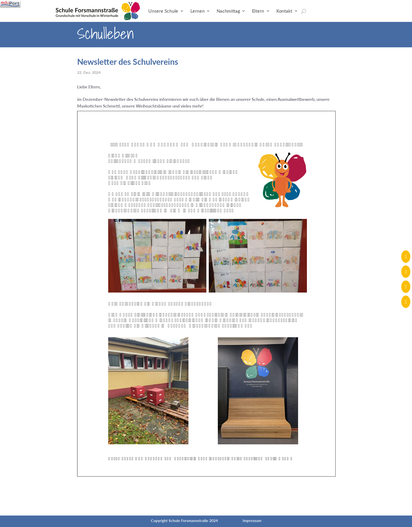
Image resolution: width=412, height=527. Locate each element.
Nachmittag (228, 11)
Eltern (258, 11)
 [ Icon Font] (406, 256)
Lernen (197, 11)
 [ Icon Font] (406, 301)
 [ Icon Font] (406, 271)
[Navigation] (10, 3)
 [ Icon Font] (406, 286)
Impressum (252, 520)
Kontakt (284, 11)
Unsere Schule (163, 11)
